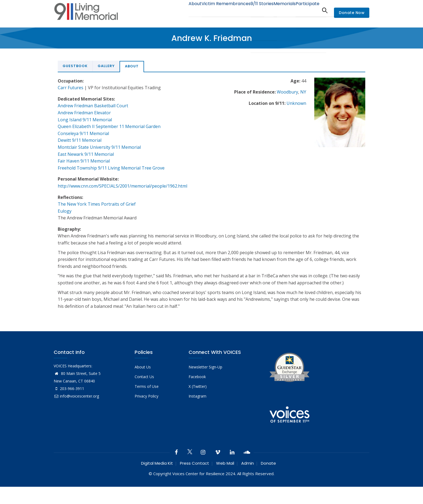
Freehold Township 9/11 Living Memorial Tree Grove (111, 168)
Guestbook (75, 65)
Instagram (197, 396)
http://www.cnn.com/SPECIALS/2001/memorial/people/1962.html (122, 186)
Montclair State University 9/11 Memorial (99, 147)
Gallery (106, 65)
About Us (143, 367)
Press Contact (194, 463)
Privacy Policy (146, 396)
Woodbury (287, 92)
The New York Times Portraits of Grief (97, 204)
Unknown (296, 103)
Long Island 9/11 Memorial (85, 120)
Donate (268, 463)
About (178, 10)
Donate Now (351, 13)
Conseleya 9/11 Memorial (83, 133)
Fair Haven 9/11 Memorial (84, 161)
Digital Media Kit (157, 463)
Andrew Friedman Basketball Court (93, 106)
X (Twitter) (198, 386)
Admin (247, 463)
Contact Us (144, 376)
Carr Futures (70, 88)
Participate (305, 10)
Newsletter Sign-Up (205, 367)
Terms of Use (147, 386)
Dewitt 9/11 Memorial (79, 140)
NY (303, 92)
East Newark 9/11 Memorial (86, 154)
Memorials (278, 10)
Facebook (197, 376)
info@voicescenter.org (76, 396)
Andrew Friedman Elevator (84, 113)
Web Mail (225, 463)
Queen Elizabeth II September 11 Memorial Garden (109, 126)
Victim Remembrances (212, 10)
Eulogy (64, 211)
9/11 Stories (252, 10)
